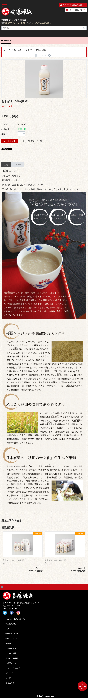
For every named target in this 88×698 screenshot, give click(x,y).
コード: (4, 124)
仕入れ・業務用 (11, 658)
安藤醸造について (12, 633)
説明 (6, 164)
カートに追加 (9, 141)
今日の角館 (9, 683)
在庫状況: (5, 129)
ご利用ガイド (10, 648)
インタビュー (10, 673)
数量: (3, 133)
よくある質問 (10, 653)
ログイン (9, 628)
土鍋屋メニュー (11, 663)
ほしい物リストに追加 (32, 141)
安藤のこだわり (11, 638)
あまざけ (18, 50)
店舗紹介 (9, 643)
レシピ (8, 678)
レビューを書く (7, 106)
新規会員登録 (10, 623)
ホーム (7, 50)
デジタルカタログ (12, 668)
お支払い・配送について (15, 618)
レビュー (17, 164)
